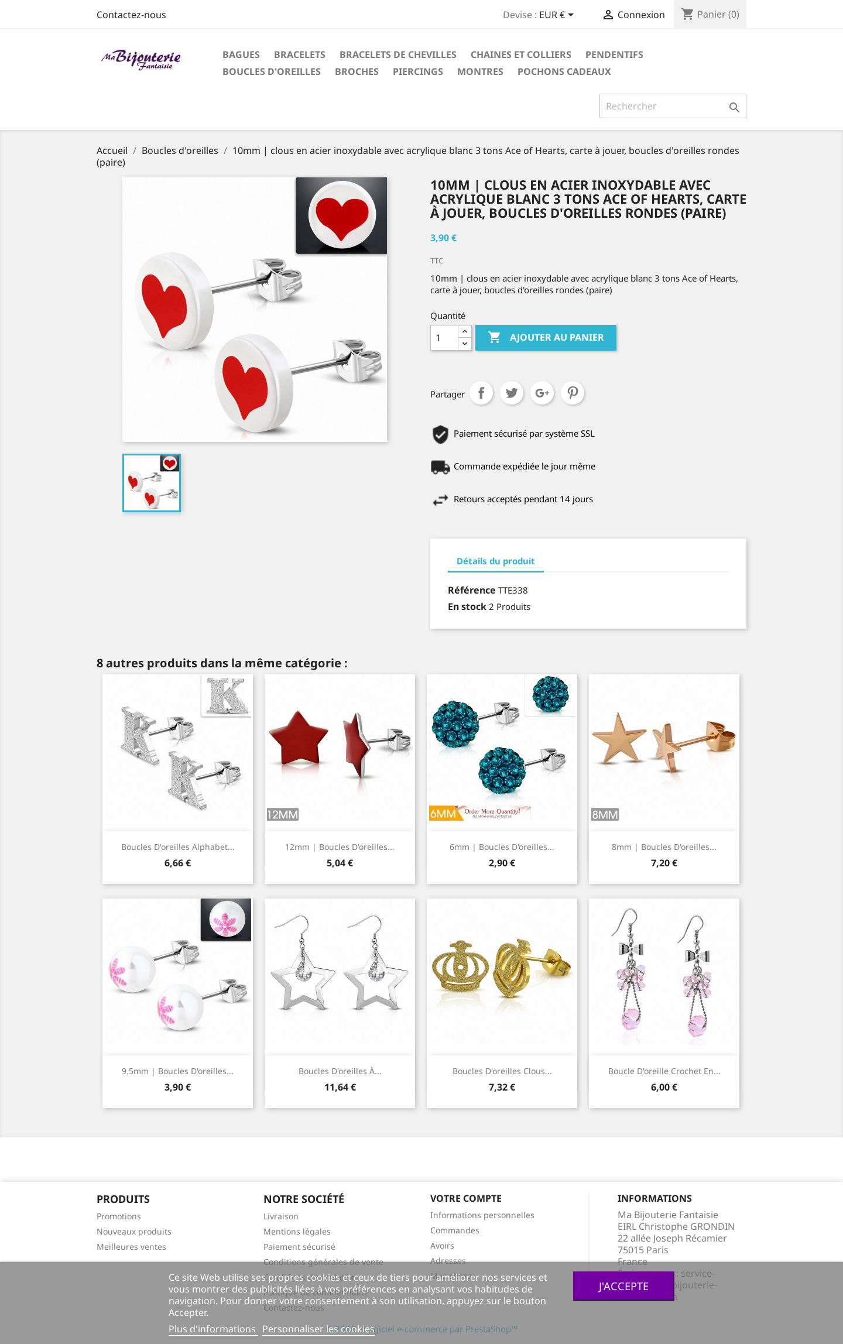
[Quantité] (444, 338)
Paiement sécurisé (299, 1246)
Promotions (119, 1216)
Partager (481, 392)
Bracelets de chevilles (398, 54)
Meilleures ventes (131, 1246)
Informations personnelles (482, 1214)
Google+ (542, 392)
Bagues (241, 54)
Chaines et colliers (521, 54)
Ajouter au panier (546, 337)
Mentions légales (297, 1231)
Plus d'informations (213, 1328)
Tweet (511, 392)
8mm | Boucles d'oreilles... (664, 846)
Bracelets (299, 54)
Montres (480, 71)
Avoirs (442, 1245)
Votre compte (466, 1198)
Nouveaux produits (134, 1231)
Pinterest (572, 392)
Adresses (448, 1260)
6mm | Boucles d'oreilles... (502, 846)
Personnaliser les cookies (318, 1328)
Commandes (454, 1230)
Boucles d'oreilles (271, 71)
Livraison (281, 1216)
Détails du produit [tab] (496, 561)
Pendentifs (614, 54)
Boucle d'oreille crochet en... (664, 1070)
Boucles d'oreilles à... (340, 1070)
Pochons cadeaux (564, 71)
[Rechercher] (672, 106)
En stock (467, 606)
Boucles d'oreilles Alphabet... (178, 846)
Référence (472, 590)
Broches (357, 71)
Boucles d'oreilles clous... (502, 1070)
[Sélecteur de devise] (558, 16)
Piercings (418, 71)
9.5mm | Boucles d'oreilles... (178, 1070)
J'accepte (624, 1285)
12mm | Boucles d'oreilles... (340, 846)
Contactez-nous (131, 14)
